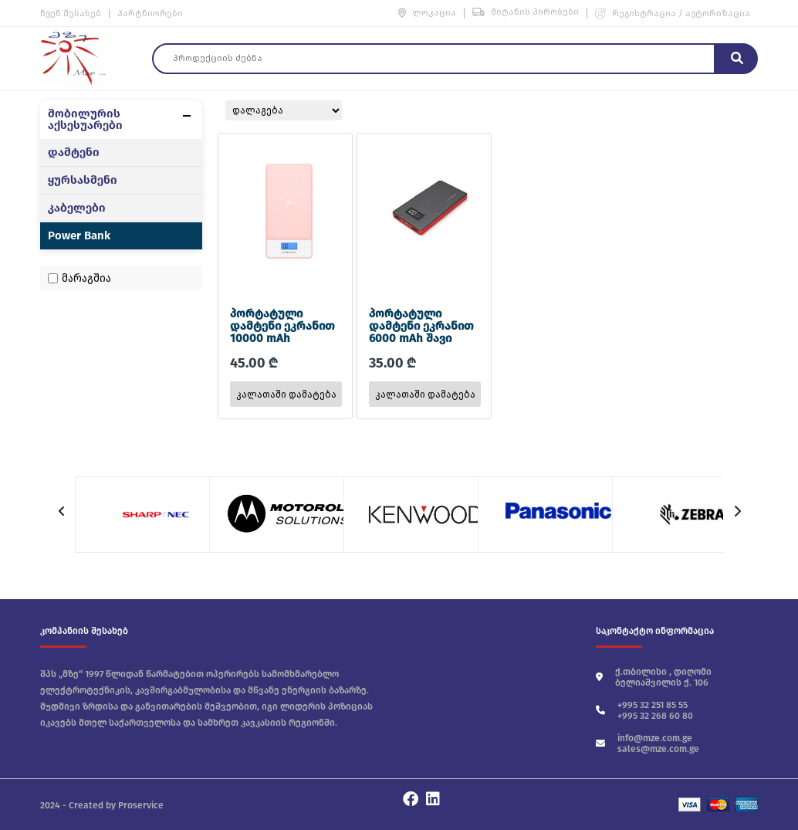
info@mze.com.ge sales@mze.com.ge (647, 743)
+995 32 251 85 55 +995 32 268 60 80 (644, 710)
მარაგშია (86, 278)
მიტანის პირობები (525, 12)
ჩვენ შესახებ (70, 13)
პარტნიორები (150, 13)
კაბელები (77, 208)
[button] (736, 511)
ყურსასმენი (82, 180)
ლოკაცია (427, 13)
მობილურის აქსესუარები (85, 119)
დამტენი (74, 152)
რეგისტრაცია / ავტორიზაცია (672, 13)
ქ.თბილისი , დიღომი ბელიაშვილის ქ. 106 (654, 677)
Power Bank (79, 236)
